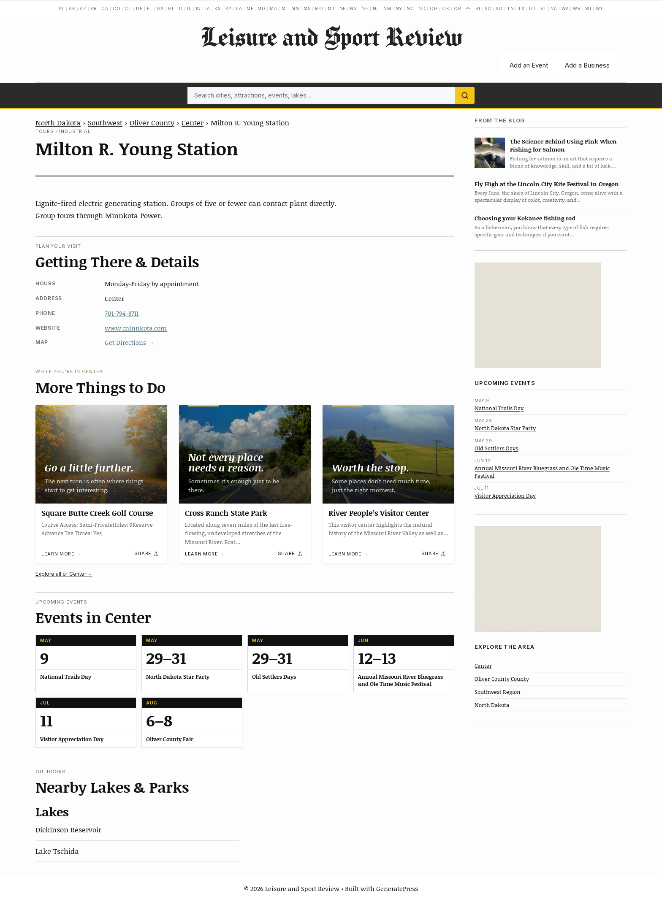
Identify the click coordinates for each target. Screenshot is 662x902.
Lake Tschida (57, 851)
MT (331, 8)
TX (521, 8)
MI (285, 8)
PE (468, 8)
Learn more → (61, 554)
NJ (376, 8)
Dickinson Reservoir (68, 829)
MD (262, 8)
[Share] (147, 554)
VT (543, 8)
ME (250, 8)
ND (422, 8)
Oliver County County (502, 679)
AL (62, 8)
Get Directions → (129, 342)
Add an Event (529, 65)
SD (499, 8)
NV (353, 8)
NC (410, 8)
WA (565, 8)
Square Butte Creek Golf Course (97, 512)
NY (399, 8)
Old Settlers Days (496, 448)
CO (117, 8)
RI (477, 8)
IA (207, 8)
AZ (83, 8)
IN (198, 8)
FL (150, 8)
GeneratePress (397, 888)
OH (434, 8)
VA (554, 8)
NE (342, 8)
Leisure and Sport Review (331, 36)
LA (239, 8)
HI (171, 8)
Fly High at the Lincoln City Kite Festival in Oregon (547, 183)
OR (457, 8)
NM (387, 8)
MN (295, 8)
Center (192, 122)
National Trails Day (499, 408)
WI (588, 8)
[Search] (465, 95)
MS (307, 8)
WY (600, 8)
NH (365, 8)
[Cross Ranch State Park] (245, 454)
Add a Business (587, 65)
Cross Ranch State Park (226, 512)
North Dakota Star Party (505, 428)
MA (273, 8)
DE (139, 8)
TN (510, 8)
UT (532, 8)
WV (577, 8)
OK (446, 8)
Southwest (105, 122)
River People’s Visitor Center (378, 512)
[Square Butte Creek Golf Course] (101, 454)
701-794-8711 (121, 313)
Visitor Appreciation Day (505, 495)
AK (72, 8)
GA (160, 8)
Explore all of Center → (63, 574)
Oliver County (152, 122)
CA (105, 8)
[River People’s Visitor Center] (388, 454)
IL (189, 8)
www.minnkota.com (136, 328)
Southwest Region (498, 692)
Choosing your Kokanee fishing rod (525, 218)
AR (94, 8)
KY (228, 8)
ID (180, 8)
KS (217, 8)
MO (319, 8)
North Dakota (58, 122)
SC (488, 8)
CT (128, 8)
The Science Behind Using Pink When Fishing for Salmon (563, 145)
